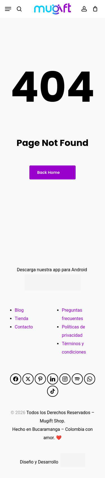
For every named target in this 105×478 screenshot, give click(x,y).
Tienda (21, 318)
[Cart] (94, 9)
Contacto (24, 327)
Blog (19, 310)
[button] (8, 9)
